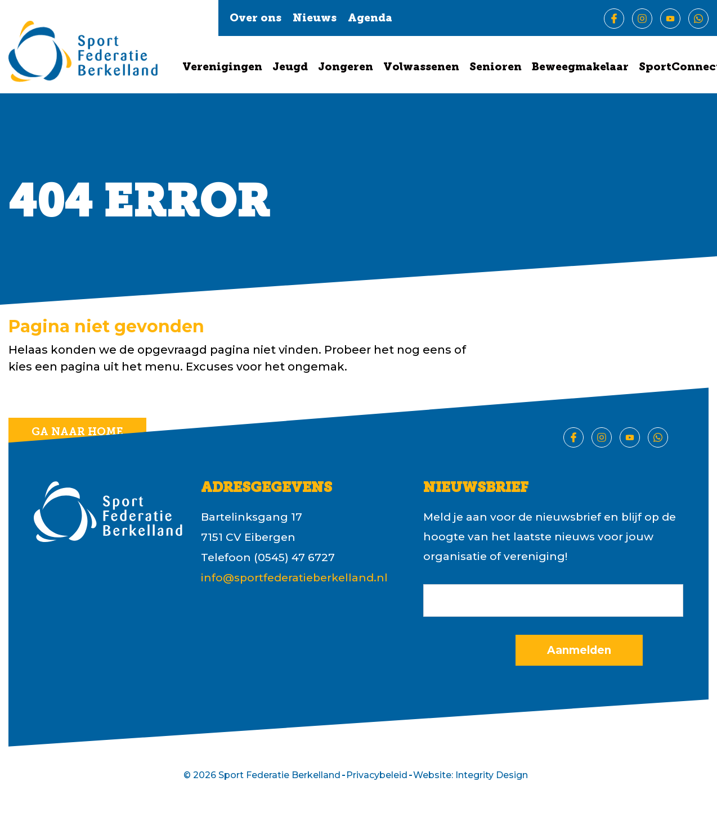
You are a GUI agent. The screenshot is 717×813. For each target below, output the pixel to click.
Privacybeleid (376, 775)
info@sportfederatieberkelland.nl (294, 577)
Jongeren (345, 67)
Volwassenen (421, 67)
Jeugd (290, 67)
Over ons (255, 18)
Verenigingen (222, 67)
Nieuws (315, 18)
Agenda (370, 18)
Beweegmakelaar (580, 67)
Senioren (495, 67)
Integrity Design (491, 775)
